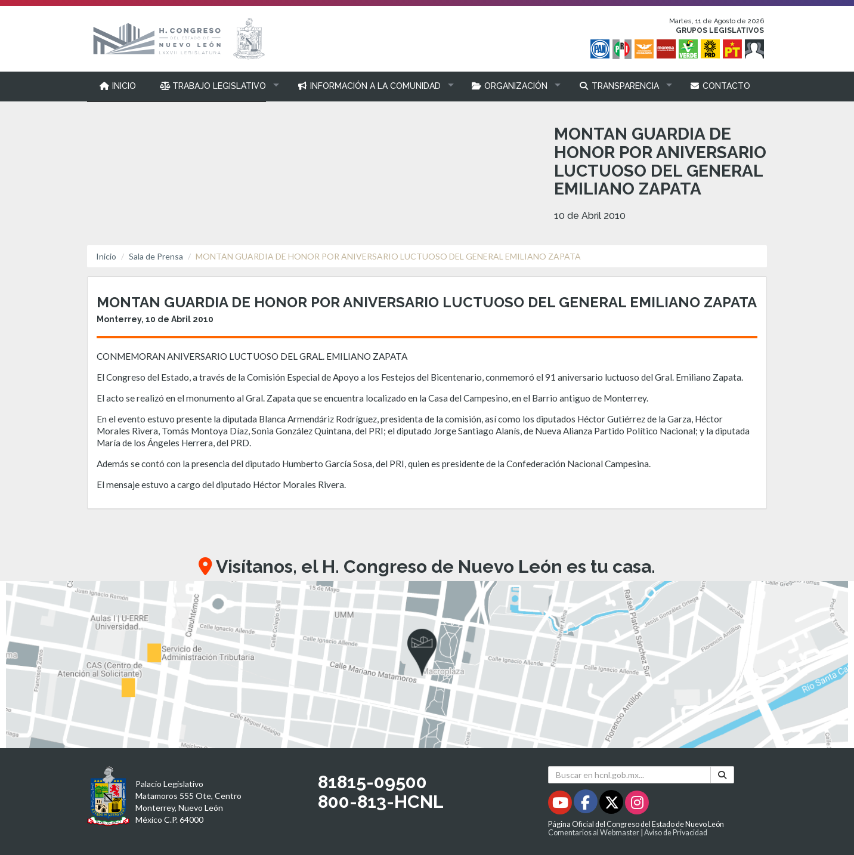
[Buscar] (722, 774)
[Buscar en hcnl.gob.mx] (629, 774)
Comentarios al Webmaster (593, 832)
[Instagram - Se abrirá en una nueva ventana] (637, 805)
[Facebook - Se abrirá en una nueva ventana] (586, 805)
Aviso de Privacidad (675, 832)
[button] (217, 86)
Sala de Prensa (156, 256)
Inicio (106, 256)
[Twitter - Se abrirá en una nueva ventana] (612, 805)
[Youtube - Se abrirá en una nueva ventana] (561, 805)
